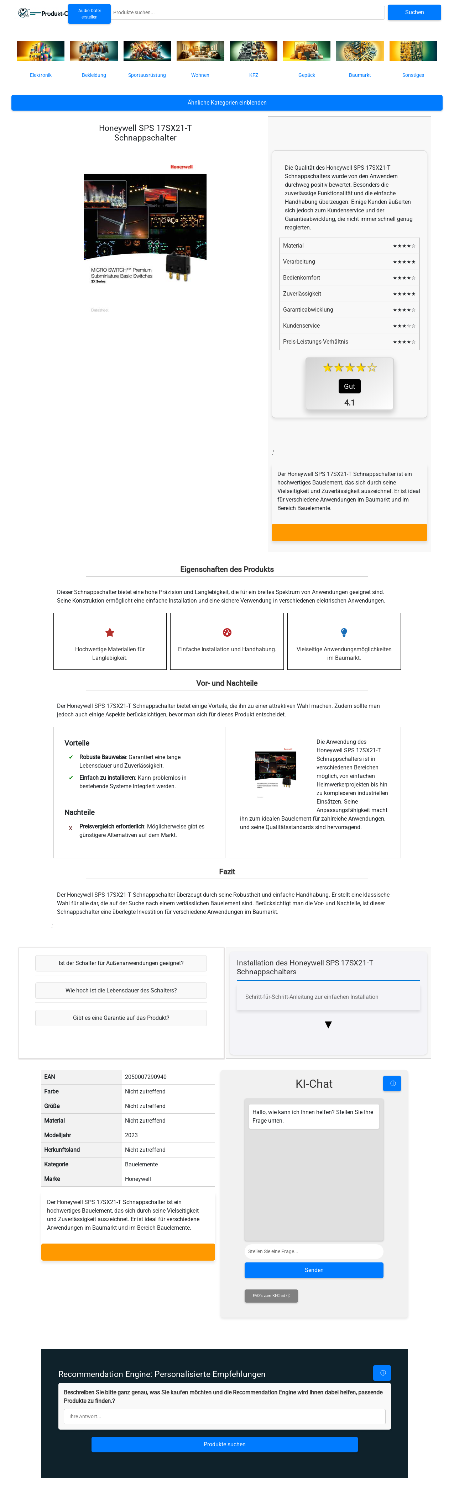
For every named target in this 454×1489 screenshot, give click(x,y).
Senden (314, 1308)
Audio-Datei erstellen (89, 14)
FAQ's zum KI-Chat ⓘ (271, 1333)
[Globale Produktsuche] (247, 13)
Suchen (414, 12)
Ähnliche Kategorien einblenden (227, 102)
